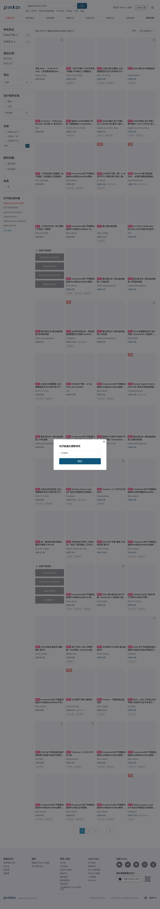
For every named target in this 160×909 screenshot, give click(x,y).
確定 (80, 461)
